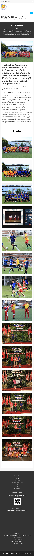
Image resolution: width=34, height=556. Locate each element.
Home (17, 28)
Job (17, 486)
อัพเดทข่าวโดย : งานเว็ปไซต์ (9, 89)
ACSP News (17, 480)
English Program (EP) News (17, 482)
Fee (17, 484)
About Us (17, 478)
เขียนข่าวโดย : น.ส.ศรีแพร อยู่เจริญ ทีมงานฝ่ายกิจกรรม (15, 86)
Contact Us (17, 488)
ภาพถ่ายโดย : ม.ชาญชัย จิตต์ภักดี (10, 88)
